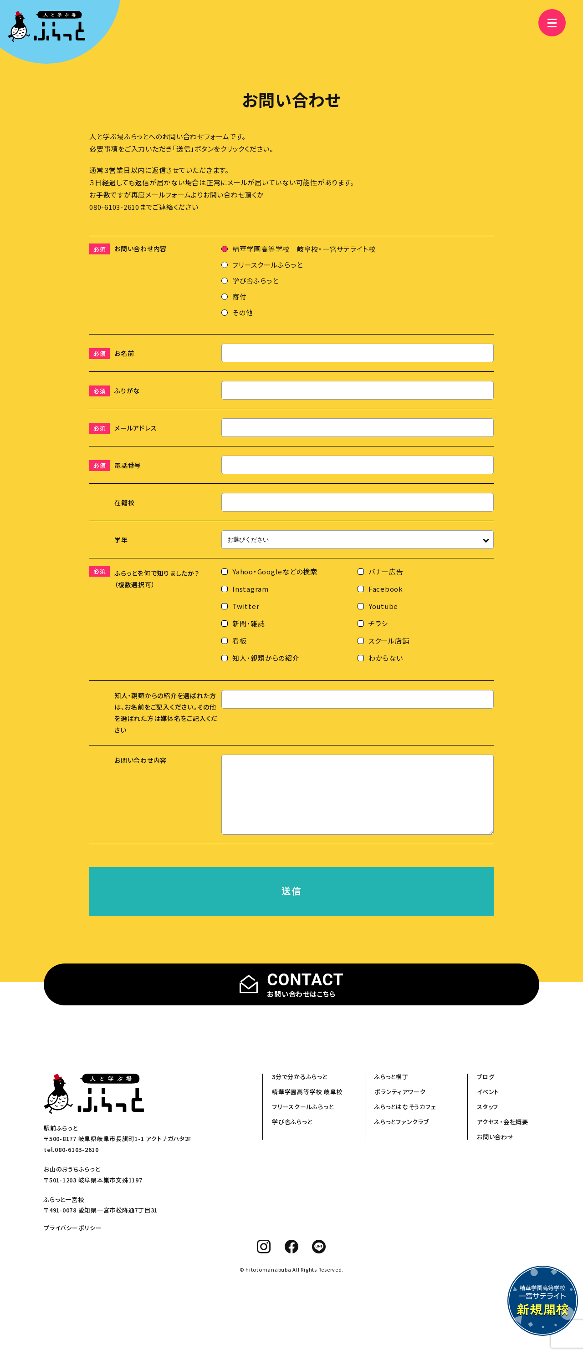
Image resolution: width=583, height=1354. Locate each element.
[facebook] (292, 1260)
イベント (488, 1105)
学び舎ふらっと (292, 1135)
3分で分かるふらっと (299, 1090)
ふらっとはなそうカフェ (405, 1120)
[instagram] (264, 1260)
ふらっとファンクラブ (401, 1135)
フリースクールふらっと (302, 1120)
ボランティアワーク (400, 1105)
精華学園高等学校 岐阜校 (307, 1105)
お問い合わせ (495, 1150)
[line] (319, 1260)
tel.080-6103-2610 (71, 1163)
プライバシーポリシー (73, 1241)
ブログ (485, 1090)
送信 (291, 905)
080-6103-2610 (114, 207)
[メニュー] (546, 22)
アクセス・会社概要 (502, 1135)
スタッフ (487, 1120)
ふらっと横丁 (391, 1090)
